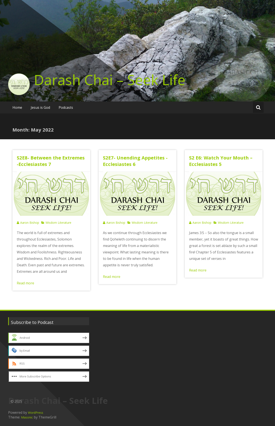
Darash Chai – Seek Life (109, 79)
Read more (25, 283)
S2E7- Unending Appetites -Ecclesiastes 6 (135, 160)
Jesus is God (40, 107)
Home (17, 107)
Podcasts (66, 107)
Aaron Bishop (29, 223)
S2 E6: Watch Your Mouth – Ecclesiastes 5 (220, 160)
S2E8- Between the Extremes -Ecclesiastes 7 (51, 160)
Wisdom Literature (58, 223)
